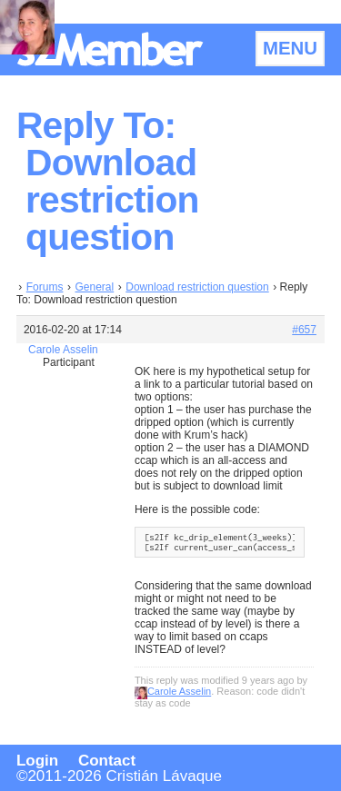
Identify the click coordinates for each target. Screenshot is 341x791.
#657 (304, 329)
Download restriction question (196, 287)
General (95, 287)
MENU (290, 48)
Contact (106, 760)
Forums (45, 287)
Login (37, 760)
